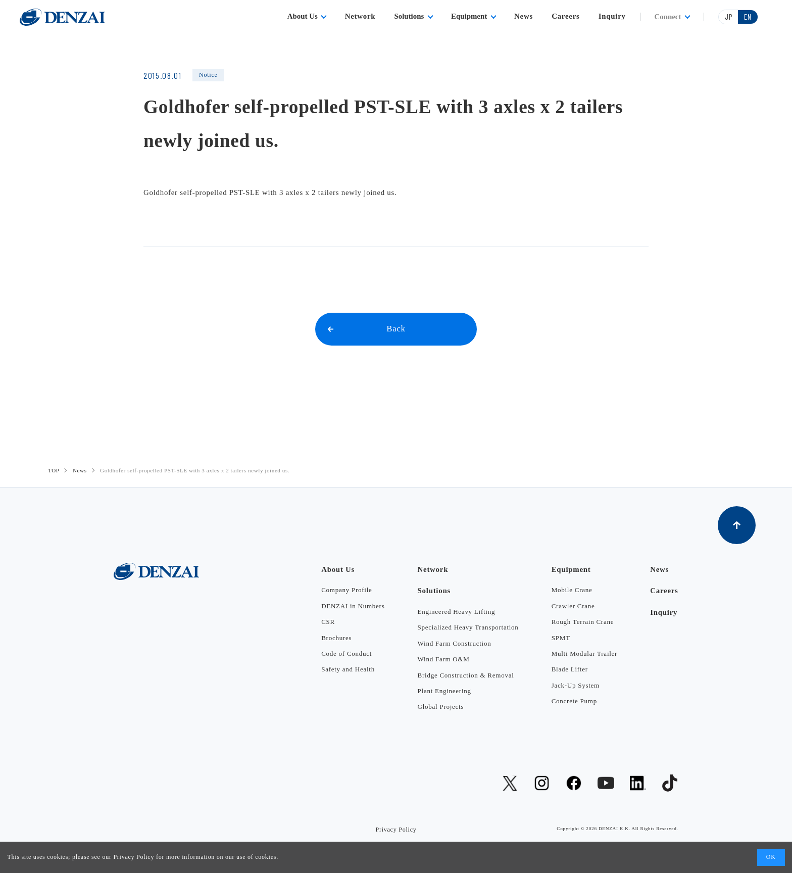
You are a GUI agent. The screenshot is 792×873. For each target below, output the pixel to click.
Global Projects (441, 706)
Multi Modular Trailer (584, 653)
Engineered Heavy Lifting (457, 611)
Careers (565, 16)
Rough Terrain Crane (583, 621)
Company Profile (346, 590)
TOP (54, 470)
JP (728, 16)
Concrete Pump (574, 701)
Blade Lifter (570, 669)
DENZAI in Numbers (352, 606)
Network (360, 16)
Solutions (409, 16)
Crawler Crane (573, 606)
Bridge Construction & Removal (466, 675)
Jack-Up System (576, 685)
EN (748, 16)
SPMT (561, 638)
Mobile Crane (572, 590)
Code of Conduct (346, 653)
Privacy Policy (133, 856)
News (523, 16)
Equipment (469, 16)
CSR (328, 621)
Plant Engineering (444, 691)
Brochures (336, 638)
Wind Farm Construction (454, 643)
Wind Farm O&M (444, 659)
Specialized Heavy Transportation (468, 627)
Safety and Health (348, 669)
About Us (302, 16)
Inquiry (612, 16)
